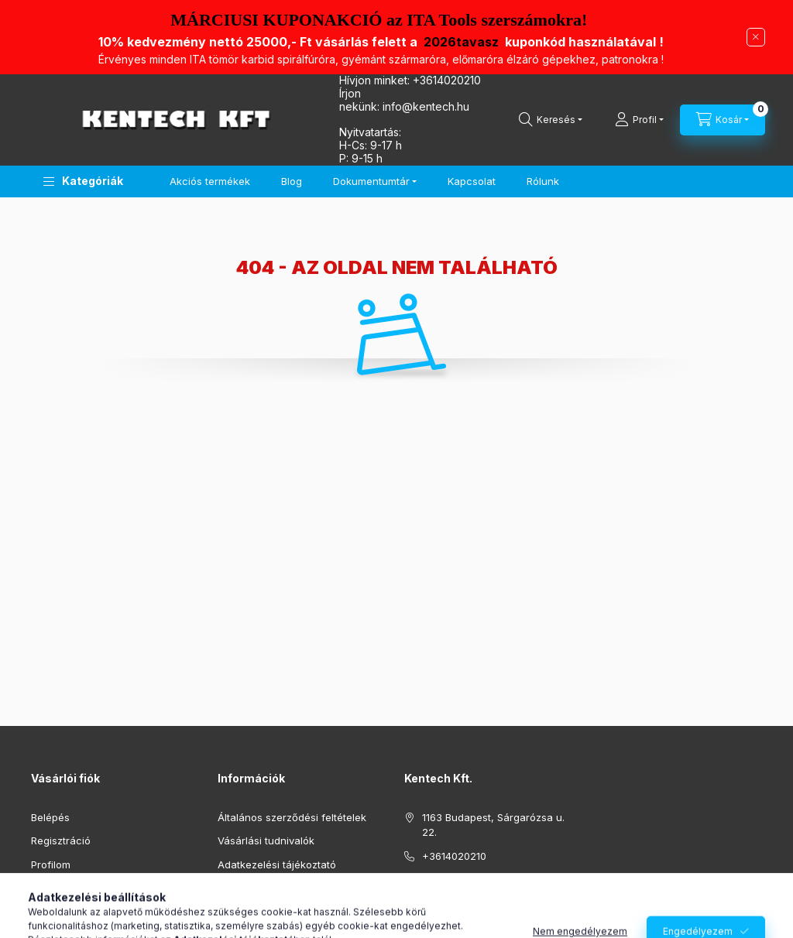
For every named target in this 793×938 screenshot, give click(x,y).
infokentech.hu (426, 106)
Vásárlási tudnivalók (266, 840)
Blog (291, 181)
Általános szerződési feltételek (292, 817)
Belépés (50, 817)
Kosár (44, 888)
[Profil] (639, 119)
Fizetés (235, 888)
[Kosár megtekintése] (722, 119)
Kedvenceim (60, 911)
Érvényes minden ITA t (381, 59)
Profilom (50, 864)
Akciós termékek (210, 181)
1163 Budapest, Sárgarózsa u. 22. (493, 825)
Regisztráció (61, 840)
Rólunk (543, 181)
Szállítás (237, 911)
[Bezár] (756, 37)
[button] (83, 181)
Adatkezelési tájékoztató (277, 864)
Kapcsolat (472, 181)
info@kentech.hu (463, 879)
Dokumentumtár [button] (371, 181)
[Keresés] (551, 119)
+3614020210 (447, 80)
